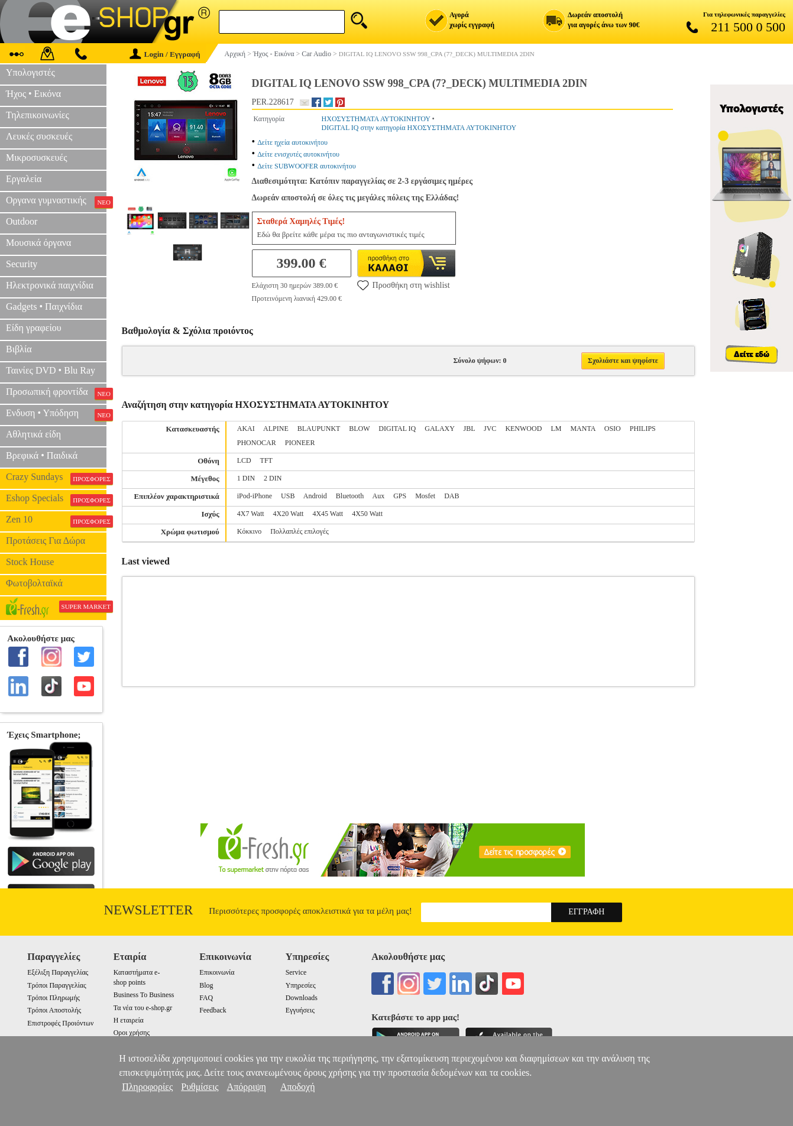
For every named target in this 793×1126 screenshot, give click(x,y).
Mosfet (425, 496)
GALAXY (439, 428)
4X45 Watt (327, 514)
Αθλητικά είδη (33, 434)
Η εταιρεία (129, 1020)
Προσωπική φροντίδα (56, 393)
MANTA (582, 428)
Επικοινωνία (216, 972)
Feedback (212, 1010)
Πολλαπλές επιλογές (299, 531)
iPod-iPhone (254, 496)
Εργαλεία (23, 179)
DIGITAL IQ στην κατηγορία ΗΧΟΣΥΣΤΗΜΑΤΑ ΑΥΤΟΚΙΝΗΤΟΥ (419, 128)
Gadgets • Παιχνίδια (44, 306)
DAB (451, 496)
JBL (469, 428)
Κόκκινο (249, 531)
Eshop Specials (56, 499)
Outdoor (21, 221)
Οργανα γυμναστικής (56, 201)
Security (21, 264)
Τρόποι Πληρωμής (53, 998)
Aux (378, 496)
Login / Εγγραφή (165, 54)
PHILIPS (643, 428)
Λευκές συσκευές (39, 136)
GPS (399, 496)
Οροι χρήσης (132, 1032)
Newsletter (148, 910)
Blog (206, 985)
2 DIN (272, 478)
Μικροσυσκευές (36, 157)
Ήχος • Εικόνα (33, 94)
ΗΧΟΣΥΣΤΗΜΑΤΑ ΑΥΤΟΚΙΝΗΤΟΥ (376, 119)
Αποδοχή (297, 1087)
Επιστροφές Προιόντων (60, 1023)
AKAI (246, 428)
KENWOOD (523, 428)
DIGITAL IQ (397, 428)
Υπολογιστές (30, 72)
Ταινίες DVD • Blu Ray (50, 370)
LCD (244, 460)
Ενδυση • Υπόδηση (56, 414)
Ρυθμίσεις (199, 1087)
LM (556, 428)
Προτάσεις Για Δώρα (45, 541)
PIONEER (300, 443)
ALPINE (276, 428)
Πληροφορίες (147, 1087)
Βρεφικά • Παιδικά (41, 455)
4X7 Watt (250, 514)
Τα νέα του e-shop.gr (143, 1008)
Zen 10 (56, 520)
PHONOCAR (256, 443)
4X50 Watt (367, 514)
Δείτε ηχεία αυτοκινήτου (292, 142)
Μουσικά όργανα (38, 243)
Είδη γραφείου (34, 328)
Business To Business (144, 995)
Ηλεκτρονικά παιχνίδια (49, 285)
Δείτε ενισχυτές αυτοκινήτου (298, 154)
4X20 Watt (288, 514)
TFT (266, 460)
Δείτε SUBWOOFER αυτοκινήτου (306, 166)
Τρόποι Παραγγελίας (56, 985)
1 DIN (246, 478)
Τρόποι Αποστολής (54, 1010)
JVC (490, 428)
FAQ (206, 998)
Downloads (302, 998)
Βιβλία (19, 349)
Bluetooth (350, 496)
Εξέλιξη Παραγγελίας (57, 972)
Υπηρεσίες (301, 985)
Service (296, 972)
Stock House (30, 562)
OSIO (612, 428)
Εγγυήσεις (300, 1010)
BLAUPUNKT (318, 428)
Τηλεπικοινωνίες (37, 115)
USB (287, 496)
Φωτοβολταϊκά (34, 583)
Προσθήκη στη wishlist (403, 285)
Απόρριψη (246, 1087)
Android (315, 496)
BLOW (359, 428)
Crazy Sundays (56, 478)
